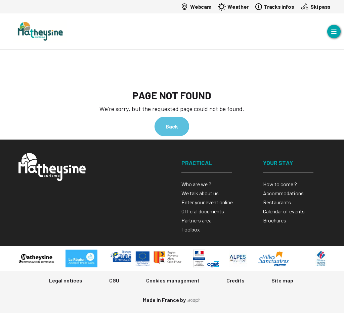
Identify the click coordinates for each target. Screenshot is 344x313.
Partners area (196, 220)
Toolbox (190, 229)
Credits (235, 280)
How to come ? (280, 184)
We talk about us (200, 193)
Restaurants (277, 202)
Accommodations (283, 193)
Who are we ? (196, 184)
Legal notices (65, 280)
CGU (114, 280)
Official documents (202, 211)
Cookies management (173, 280)
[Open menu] (334, 31)
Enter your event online (207, 202)
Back (172, 126)
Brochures (274, 220)
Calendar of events (284, 211)
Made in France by (171, 300)
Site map (282, 280)
